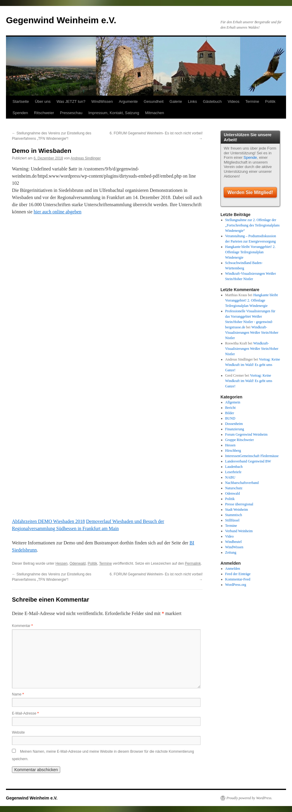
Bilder (229, 413)
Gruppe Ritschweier (239, 440)
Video (229, 536)
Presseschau (71, 113)
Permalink (193, 563)
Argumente (128, 101)
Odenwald (77, 563)
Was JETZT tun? (71, 101)
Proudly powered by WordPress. (249, 798)
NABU (230, 477)
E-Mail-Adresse (25, 713)
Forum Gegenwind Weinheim (246, 434)
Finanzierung (234, 429)
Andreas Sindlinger (86, 158)
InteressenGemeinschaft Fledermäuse (252, 456)
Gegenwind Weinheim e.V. (61, 20)
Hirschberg (233, 450)
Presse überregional (239, 504)
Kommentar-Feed (237, 579)
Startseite (21, 101)
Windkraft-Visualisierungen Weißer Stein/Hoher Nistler (252, 332)
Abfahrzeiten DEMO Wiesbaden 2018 (48, 521)
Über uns (43, 101)
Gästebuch (212, 101)
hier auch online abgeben (57, 211)
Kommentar (22, 626)
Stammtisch (233, 515)
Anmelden (232, 568)
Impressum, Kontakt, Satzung (113, 113)
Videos (234, 101)
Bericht (230, 408)
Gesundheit (154, 101)
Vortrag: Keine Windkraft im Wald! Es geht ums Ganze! (252, 364)
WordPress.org (235, 585)
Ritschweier (44, 113)
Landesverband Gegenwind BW (248, 461)
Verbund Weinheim (239, 531)
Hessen (61, 563)
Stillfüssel (232, 520)
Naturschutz (234, 488)
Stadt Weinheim (236, 509)
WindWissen (102, 101)
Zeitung (230, 552)
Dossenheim (234, 424)
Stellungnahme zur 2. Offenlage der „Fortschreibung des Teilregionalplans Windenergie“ (252, 225)
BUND (230, 418)
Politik (270, 101)
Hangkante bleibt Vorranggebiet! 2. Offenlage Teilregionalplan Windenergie (250, 252)
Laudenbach (234, 467)
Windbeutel (233, 542)
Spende (250, 157)
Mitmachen (154, 113)
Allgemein (232, 402)
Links (192, 101)
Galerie (176, 101)
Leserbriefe (233, 472)
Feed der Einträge (238, 574)
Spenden (20, 113)
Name (18, 694)
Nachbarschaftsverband (242, 483)
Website (18, 732)
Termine (252, 101)
